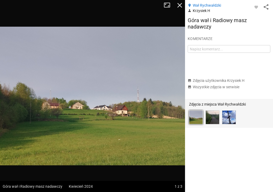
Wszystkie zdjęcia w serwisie (213, 87)
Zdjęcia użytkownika (216, 80)
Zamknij (179, 5)
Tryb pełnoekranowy (169, 5)
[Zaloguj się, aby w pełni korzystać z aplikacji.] (256, 7)
